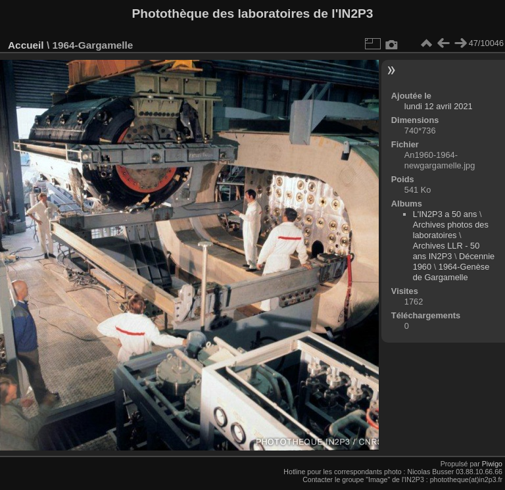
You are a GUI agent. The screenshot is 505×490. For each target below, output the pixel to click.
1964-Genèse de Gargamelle (451, 272)
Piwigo (492, 464)
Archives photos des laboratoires (451, 230)
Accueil (26, 45)
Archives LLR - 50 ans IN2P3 (446, 251)
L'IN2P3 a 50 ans (445, 214)
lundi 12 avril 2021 (438, 106)
